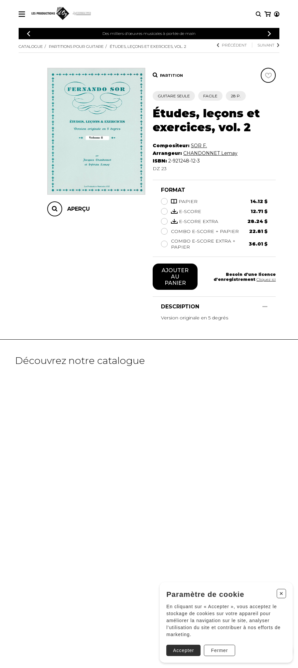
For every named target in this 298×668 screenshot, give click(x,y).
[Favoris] (268, 75)
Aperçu (78, 209)
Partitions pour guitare (76, 46)
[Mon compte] (267, 14)
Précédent (232, 45)
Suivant (268, 45)
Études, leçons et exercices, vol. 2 (148, 46)
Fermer (218, 649)
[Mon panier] (276, 14)
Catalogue (31, 46)
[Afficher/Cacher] (264, 306)
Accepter (182, 649)
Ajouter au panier (175, 276)
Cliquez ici (266, 279)
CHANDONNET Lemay (210, 153)
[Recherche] (258, 14)
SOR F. (199, 146)
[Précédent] (28, 34)
